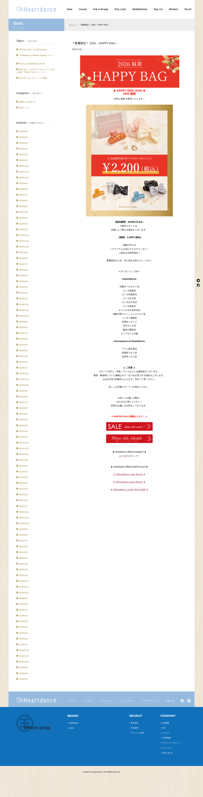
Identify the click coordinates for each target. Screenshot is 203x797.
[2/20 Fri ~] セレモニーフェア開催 (33, 78)
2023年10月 (24, 316)
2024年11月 (24, 241)
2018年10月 (24, 662)
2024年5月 (23, 276)
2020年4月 (23, 558)
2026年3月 (23, 149)
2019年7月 (23, 610)
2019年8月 (23, 604)
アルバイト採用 (137, 733)
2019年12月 (24, 581)
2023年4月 (23, 351)
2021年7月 (23, 472)
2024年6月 (23, 270)
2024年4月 (23, 281)
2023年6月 (23, 339)
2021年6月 (23, 477)
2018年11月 (24, 656)
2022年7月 (23, 402)
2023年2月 (23, 362)
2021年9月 (23, 460)
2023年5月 (23, 345)
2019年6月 (23, 616)
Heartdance (73, 723)
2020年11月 (24, 518)
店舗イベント (24, 108)
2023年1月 (23, 368)
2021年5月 (23, 483)
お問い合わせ (167, 753)
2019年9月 (23, 598)
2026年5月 (23, 137)
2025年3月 (23, 218)
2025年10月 (24, 178)
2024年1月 (23, 299)
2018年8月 (23, 673)
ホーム (72, 25)
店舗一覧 (170, 701)
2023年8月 (23, 327)
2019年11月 (24, 587)
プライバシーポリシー (171, 743)
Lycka (71, 728)
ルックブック (107, 701)
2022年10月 (24, 385)
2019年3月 (23, 633)
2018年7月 (23, 679)
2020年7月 (23, 541)
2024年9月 (23, 252)
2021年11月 (24, 448)
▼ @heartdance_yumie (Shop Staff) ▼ (129, 489)
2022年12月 (24, 374)
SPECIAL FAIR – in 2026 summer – (33, 50)
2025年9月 (23, 183)
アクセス (165, 733)
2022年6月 (23, 408)
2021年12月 (24, 443)
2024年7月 (23, 264)
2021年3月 (23, 495)
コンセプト (89, 701)
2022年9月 (23, 391)
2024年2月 (23, 293)
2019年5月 (23, 621)
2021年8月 (23, 466)
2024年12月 (24, 235)
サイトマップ (167, 748)
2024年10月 (24, 247)
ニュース (72, 701)
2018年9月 (23, 667)
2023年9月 (23, 322)
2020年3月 (23, 564)
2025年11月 (24, 172)
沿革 (163, 728)
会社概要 (165, 723)
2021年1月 (23, 506)
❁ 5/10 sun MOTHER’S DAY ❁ (32, 64)
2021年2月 (23, 500)
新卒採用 (134, 723)
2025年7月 (23, 195)
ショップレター (127, 701)
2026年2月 (23, 155)
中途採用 (134, 728)
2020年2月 (23, 570)
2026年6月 (23, 131)
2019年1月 (23, 644)
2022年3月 (23, 425)
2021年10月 (24, 454)
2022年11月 (24, 379)
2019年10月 (24, 593)
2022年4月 (23, 420)
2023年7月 (23, 333)
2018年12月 (24, 650)
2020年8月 (23, 535)
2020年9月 (23, 529)
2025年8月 (23, 189)
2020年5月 (23, 552)
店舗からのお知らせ (27, 102)
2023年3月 (23, 356)
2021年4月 (23, 489)
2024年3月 (23, 287)
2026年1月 (23, 160)
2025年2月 (23, 224)
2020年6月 (23, 547)
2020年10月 (24, 523)
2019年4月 (23, 627)
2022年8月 (23, 397)
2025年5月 (23, 206)
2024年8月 (23, 258)
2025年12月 (24, 166)
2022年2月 (23, 431)
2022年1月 (23, 437)
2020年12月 (24, 512)
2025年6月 (23, 201)
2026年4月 (23, 143)
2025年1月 (23, 229)
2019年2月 (23, 639)
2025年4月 (23, 212)
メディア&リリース (150, 701)
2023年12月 (24, 304)
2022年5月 (23, 414)
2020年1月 (23, 575)
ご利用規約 (166, 738)
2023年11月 (24, 310)
